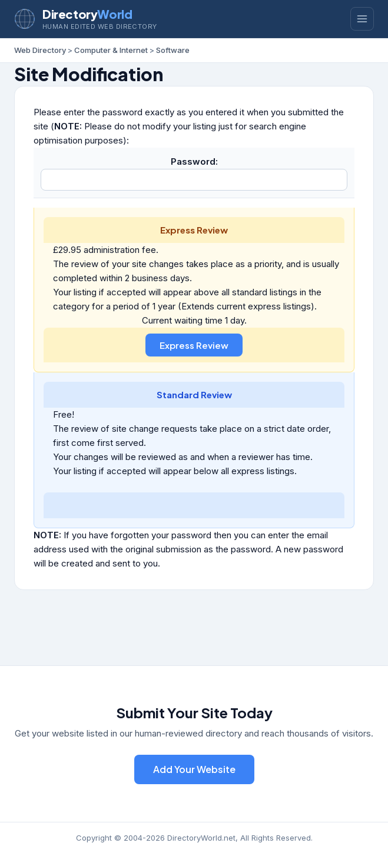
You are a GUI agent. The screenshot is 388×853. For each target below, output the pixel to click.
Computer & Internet (111, 50)
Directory (87, 13)
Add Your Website (194, 769)
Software (173, 50)
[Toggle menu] (362, 19)
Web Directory (40, 50)
